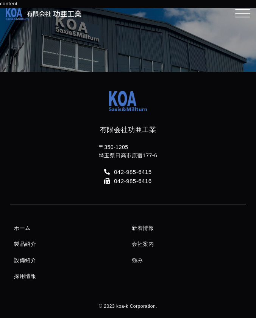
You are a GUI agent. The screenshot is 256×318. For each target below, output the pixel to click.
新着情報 (143, 228)
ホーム (22, 228)
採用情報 (25, 276)
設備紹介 (25, 260)
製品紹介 (25, 244)
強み (137, 260)
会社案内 (143, 244)
